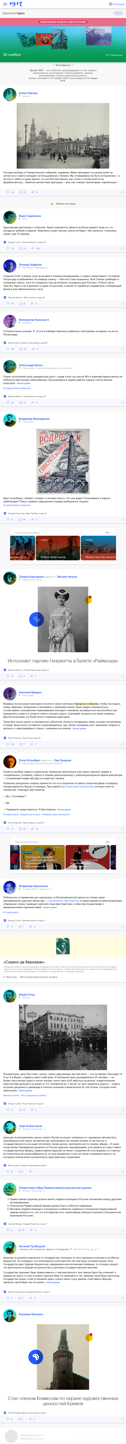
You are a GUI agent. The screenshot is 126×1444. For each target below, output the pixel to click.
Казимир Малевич (31, 1314)
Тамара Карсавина (31, 576)
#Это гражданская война (33, 1095)
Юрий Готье (27, 994)
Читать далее (24, 383)
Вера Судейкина (30, 216)
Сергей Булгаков (30, 1126)
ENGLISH (118, 13)
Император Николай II (34, 319)
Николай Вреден (30, 692)
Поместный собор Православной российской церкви (55, 1187)
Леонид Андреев (30, 264)
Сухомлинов (85, 786)
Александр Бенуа (30, 365)
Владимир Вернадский (34, 418)
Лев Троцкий (62, 760)
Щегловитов (68, 786)
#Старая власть (11, 814)
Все (107, 532)
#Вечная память (11, 1095)
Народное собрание (86, 704)
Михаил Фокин (67, 576)
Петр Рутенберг (30, 760)
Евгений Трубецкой (32, 1246)
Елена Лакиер (28, 93)
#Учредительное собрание (17, 388)
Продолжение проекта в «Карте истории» (63, 22)
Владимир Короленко (33, 886)
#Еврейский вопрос (30, 814)
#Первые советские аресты (56, 814)
